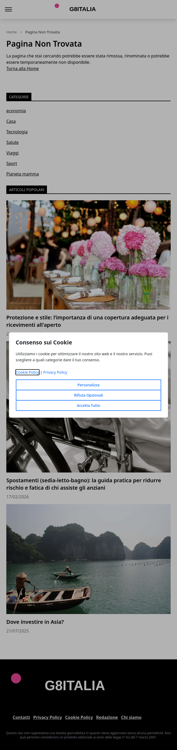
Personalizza (89, 384)
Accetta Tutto (88, 405)
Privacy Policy (55, 372)
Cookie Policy (27, 372)
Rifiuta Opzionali (88, 395)
